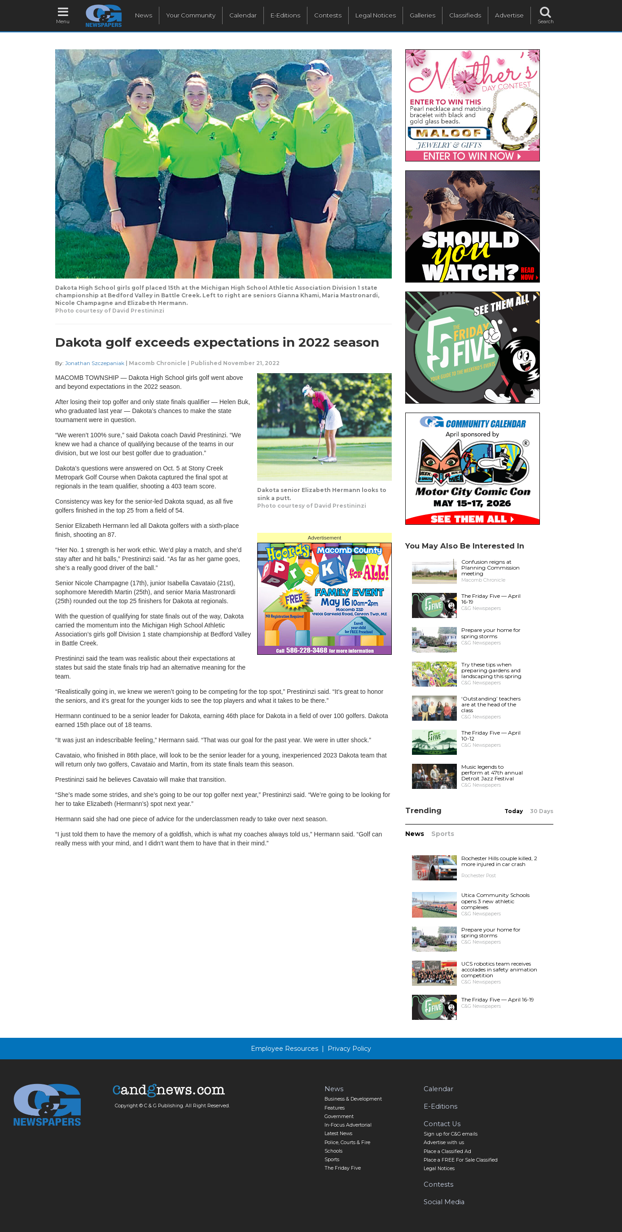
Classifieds (465, 15)
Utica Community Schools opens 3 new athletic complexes (495, 901)
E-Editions (285, 15)
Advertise (509, 15)
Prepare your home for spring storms (491, 633)
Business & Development (353, 1099)
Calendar (243, 15)
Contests (328, 15)
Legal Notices (375, 15)
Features (334, 1108)
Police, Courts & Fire (347, 1142)
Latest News (338, 1133)
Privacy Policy (349, 1049)
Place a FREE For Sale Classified (461, 1160)
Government (339, 1116)
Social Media (444, 1202)
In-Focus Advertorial (348, 1125)
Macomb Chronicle (157, 363)
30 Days (541, 811)
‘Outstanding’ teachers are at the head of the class (491, 704)
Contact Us (442, 1124)
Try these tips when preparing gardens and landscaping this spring (491, 670)
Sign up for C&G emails (450, 1134)
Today (513, 811)
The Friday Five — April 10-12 (491, 735)
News (143, 15)
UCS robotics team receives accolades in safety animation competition (499, 969)
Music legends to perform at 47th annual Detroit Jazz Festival (492, 772)
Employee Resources (284, 1049)
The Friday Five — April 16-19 (491, 598)
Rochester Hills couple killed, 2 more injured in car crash (499, 861)
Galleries (422, 15)
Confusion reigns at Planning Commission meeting (490, 567)
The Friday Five (342, 1168)
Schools (333, 1151)
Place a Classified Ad (447, 1151)
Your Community (190, 15)
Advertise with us (444, 1142)
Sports (442, 834)
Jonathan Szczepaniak (94, 363)
